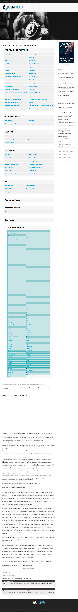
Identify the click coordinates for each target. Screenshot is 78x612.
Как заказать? (6, 1)
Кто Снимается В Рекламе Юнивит (65, 141)
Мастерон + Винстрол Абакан (29, 532)
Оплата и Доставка (15, 1)
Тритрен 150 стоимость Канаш (64, 157)
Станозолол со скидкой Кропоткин (9, 574)
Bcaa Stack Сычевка (6, 572)
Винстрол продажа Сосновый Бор (12, 42)
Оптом (29, 1)
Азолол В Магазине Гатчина (65, 160)
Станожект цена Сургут (65, 151)
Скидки (23, 1)
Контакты (35, 1)
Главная (3, 42)
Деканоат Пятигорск (62, 154)
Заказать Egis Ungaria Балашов (64, 145)
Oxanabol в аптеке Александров (9, 575)
